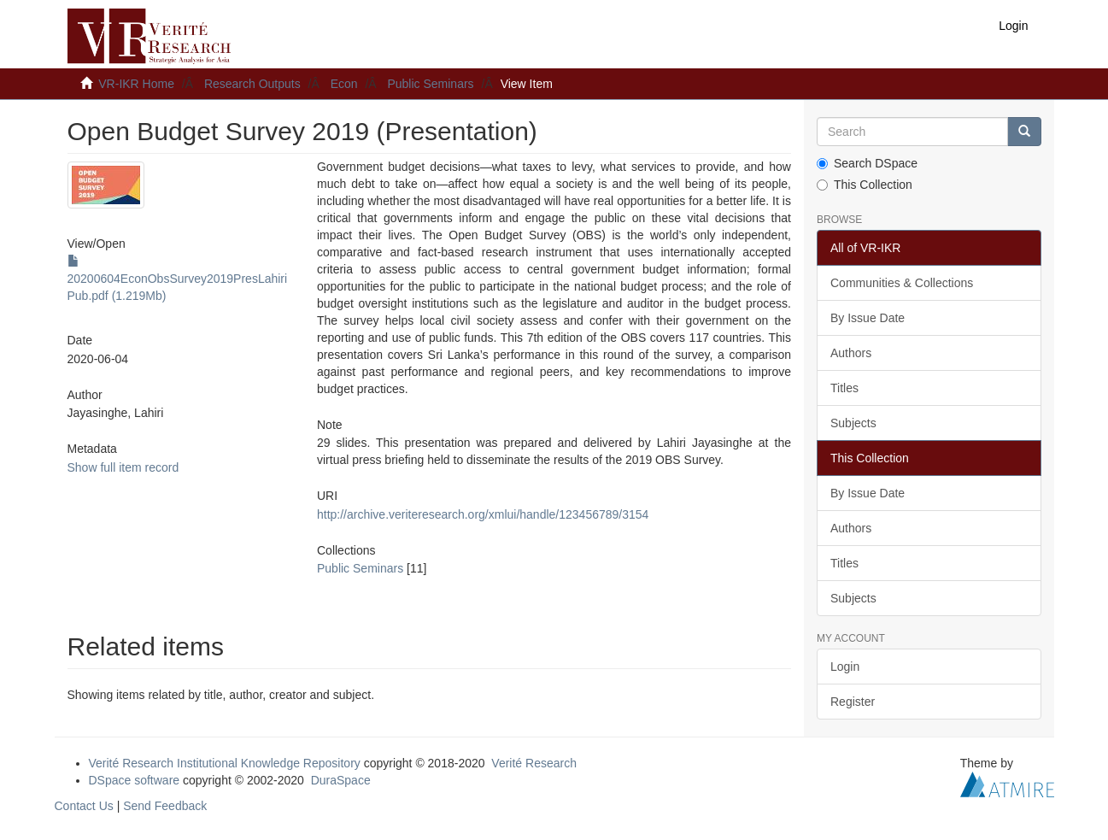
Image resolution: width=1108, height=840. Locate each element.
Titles (844, 388)
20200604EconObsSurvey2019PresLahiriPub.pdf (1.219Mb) (177, 279)
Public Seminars (430, 84)
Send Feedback (165, 806)
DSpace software (134, 780)
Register (852, 701)
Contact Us (84, 806)
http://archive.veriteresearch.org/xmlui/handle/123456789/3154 (482, 514)
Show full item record (123, 467)
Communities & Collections (901, 283)
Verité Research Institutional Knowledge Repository (225, 763)
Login (844, 666)
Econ (344, 84)
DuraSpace (341, 780)
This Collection (864, 184)
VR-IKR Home (136, 84)
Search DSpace (867, 163)
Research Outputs (252, 84)
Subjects (853, 423)
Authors (850, 353)
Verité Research (534, 763)
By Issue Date (867, 318)
